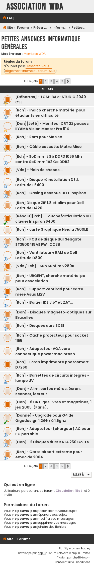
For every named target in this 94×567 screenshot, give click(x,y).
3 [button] (51, 81)
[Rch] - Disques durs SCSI (39, 325)
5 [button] (62, 81)
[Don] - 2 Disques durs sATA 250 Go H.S (52, 441)
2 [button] (46, 81)
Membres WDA (35, 54)
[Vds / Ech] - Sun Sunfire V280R (44, 265)
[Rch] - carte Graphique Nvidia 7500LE (51, 229)
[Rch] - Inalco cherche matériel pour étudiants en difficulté (50, 113)
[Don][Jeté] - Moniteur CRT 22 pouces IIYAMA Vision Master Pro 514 (52, 126)
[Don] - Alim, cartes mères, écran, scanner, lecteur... (48, 391)
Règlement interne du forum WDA (30, 71)
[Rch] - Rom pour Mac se (38, 136)
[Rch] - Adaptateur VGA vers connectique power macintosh (45, 351)
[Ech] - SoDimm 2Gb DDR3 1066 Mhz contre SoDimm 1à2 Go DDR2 (48, 159)
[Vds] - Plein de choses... (39, 169)
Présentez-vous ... (39, 66)
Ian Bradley (82, 548)
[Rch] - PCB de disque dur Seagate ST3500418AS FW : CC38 (48, 242)
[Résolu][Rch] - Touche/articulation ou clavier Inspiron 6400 (53, 219)
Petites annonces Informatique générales (40, 43)
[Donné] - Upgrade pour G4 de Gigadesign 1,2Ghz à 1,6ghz (44, 418)
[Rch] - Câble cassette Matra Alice (48, 146)
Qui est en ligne (19, 484)
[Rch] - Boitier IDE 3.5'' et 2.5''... (44, 302)
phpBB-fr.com (81, 557)
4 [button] (57, 81)
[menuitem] (8, 18)
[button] (67, 81)
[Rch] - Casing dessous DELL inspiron (50, 192)
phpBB (42, 553)
